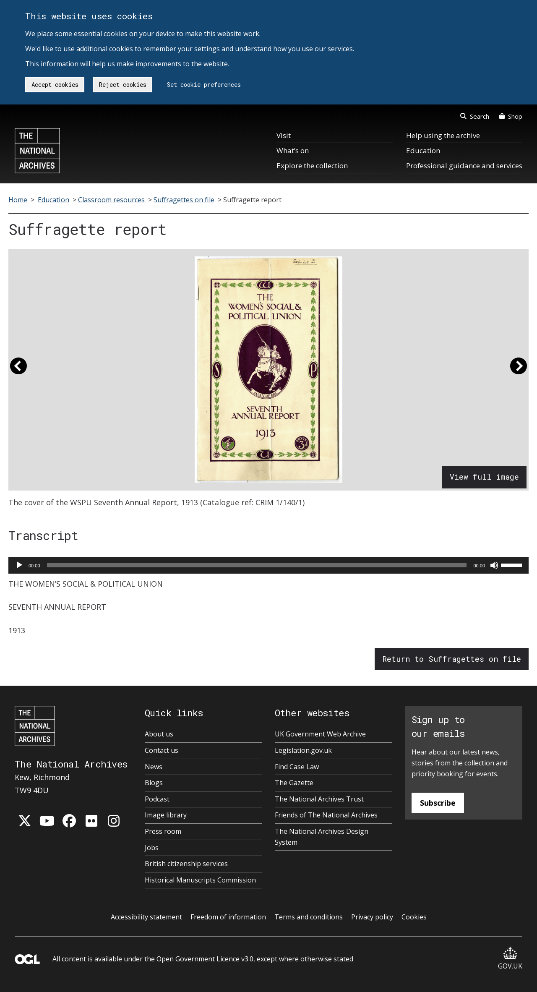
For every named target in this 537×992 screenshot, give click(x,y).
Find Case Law (297, 766)
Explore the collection (312, 165)
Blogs (154, 782)
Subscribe (438, 803)
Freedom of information (228, 917)
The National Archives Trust (319, 799)
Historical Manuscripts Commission (200, 880)
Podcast (157, 799)
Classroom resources (111, 199)
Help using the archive (443, 135)
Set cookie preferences (204, 85)
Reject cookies (122, 85)
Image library (166, 815)
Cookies (414, 917)
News (153, 766)
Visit (283, 135)
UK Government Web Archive (320, 734)
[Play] (19, 565)
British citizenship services (186, 863)
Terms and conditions (308, 917)
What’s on (292, 150)
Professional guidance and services (464, 165)
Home (17, 199)
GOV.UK (510, 959)
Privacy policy (372, 917)
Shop (510, 116)
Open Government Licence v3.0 (204, 958)
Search (474, 116)
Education (423, 150)
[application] (268, 565)
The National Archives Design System (321, 837)
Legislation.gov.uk (303, 750)
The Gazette (294, 782)
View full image (484, 477)
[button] (18, 370)
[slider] (257, 565)
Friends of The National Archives (326, 815)
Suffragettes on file (184, 199)
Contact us (161, 750)
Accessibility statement (146, 917)
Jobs (152, 847)
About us (159, 734)
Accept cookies (54, 85)
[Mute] (494, 565)
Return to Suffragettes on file (451, 659)
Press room (163, 831)
